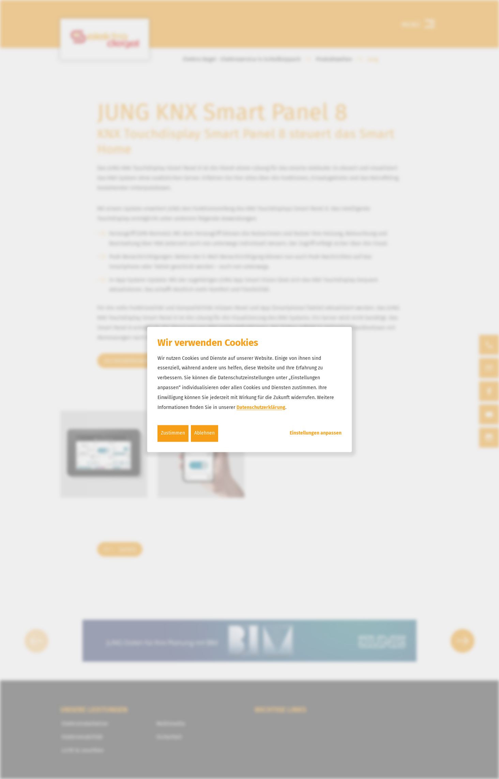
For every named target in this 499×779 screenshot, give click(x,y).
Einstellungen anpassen (316, 433)
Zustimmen (173, 433)
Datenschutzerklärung (261, 407)
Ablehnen (204, 433)
